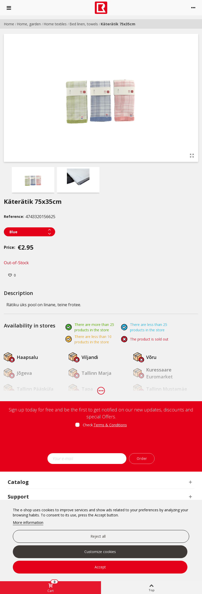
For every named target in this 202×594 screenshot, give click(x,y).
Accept (100, 567)
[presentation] (101, 442)
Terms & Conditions (110, 424)
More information (28, 522)
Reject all (98, 536)
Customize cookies (100, 551)
